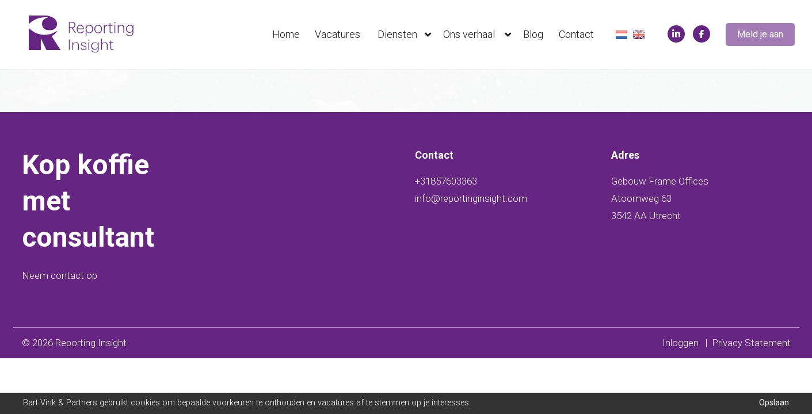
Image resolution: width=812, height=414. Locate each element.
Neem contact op (59, 275)
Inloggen (680, 342)
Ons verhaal (479, 34)
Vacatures (337, 34)
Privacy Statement (751, 342)
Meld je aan (760, 34)
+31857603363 (446, 181)
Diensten (407, 34)
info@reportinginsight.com (471, 198)
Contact (576, 34)
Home (286, 34)
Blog (533, 34)
